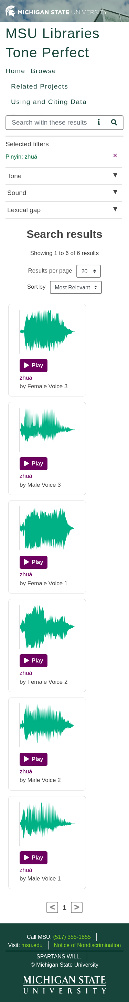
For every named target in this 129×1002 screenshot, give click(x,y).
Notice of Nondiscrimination (87, 945)
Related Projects (39, 86)
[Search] (50, 122)
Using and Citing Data (49, 101)
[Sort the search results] (76, 287)
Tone (14, 176)
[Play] (33, 365)
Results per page (50, 270)
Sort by (36, 287)
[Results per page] (88, 271)
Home (15, 70)
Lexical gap (24, 210)
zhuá (26, 378)
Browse (43, 70)
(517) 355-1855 (72, 937)
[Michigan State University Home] (56, 11)
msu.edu (31, 945)
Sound (16, 192)
